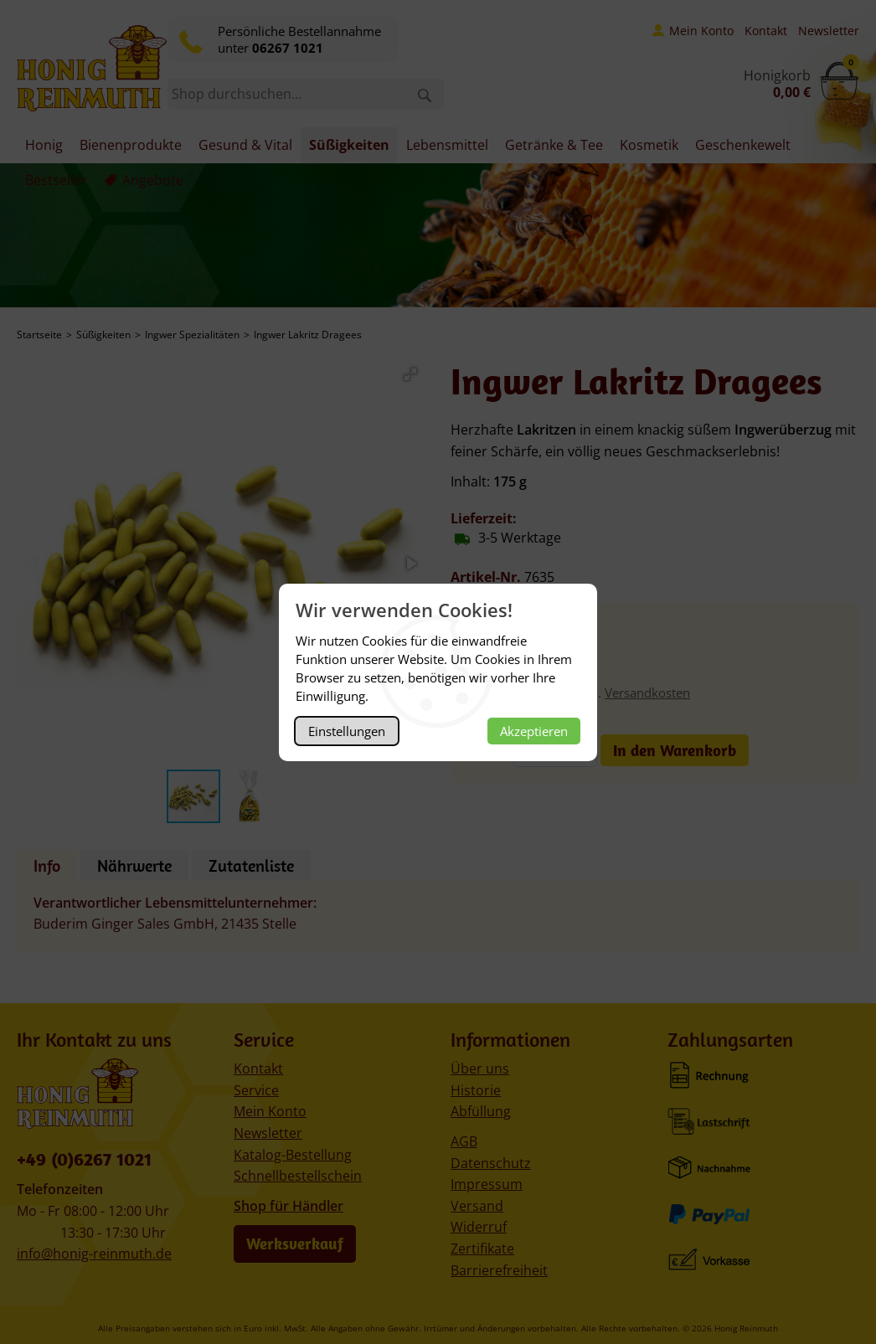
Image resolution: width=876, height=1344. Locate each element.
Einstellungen (346, 731)
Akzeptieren (534, 731)
